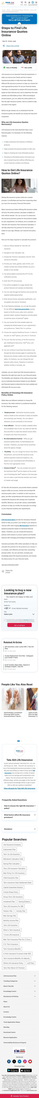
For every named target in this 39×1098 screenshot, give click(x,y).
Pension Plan (8, 911)
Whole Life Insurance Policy (13, 963)
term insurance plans (22, 309)
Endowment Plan (9, 849)
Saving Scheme (24, 902)
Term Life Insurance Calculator (14, 868)
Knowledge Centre (9, 991)
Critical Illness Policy (10, 892)
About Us (6, 1007)
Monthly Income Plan (11, 920)
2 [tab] (21, 741)
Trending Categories (10, 981)
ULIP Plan (30, 963)
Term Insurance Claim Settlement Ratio (17, 883)
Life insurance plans (8, 519)
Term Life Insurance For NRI (13, 906)
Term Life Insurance (10, 925)
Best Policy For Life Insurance (14, 873)
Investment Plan (9, 902)
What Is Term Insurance (11, 930)
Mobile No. (7, 605)
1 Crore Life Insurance (11, 935)
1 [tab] (18, 741)
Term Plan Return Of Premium (14, 968)
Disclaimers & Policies (10, 996)
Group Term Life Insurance (12, 897)
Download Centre (9, 1032)
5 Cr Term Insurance (10, 944)
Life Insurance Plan (9, 976)
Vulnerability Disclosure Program (14, 1042)
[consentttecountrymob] (5, 620)
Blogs (9, 10)
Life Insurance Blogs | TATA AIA (21, 10)
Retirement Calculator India (13, 859)
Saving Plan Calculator (11, 864)
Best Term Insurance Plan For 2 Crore (16, 939)
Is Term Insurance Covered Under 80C (17, 954)
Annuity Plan (20, 911)
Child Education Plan (10, 878)
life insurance (24, 525)
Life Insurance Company (12, 845)
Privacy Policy (26, 619)
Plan (5, 611)
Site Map (6, 1027)
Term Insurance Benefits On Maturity (16, 958)
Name (5, 599)
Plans (5, 1001)
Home (4, 10)
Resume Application (10, 1037)
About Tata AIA (8, 986)
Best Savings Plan (9, 916)
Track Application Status (11, 1022)
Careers (6, 1012)
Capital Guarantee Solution (13, 887)
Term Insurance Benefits (12, 949)
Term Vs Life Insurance (11, 854)
